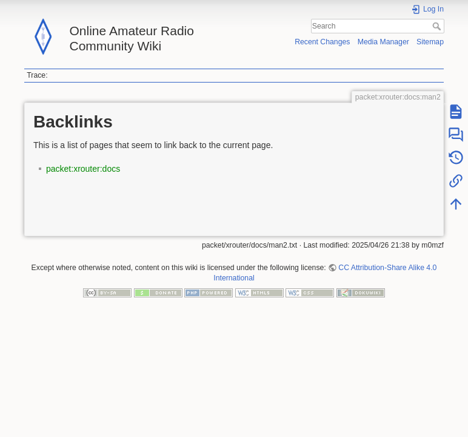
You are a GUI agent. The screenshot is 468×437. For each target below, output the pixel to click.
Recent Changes (322, 42)
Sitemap (430, 42)
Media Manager (383, 42)
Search (438, 26)
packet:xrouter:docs (83, 169)
